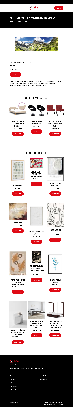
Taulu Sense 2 (17, 223)
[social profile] (21, 2)
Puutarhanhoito (17, 383)
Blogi (14, 389)
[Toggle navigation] (12, 8)
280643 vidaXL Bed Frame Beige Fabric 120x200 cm (18, 124)
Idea (14, 379)
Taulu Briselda (18, 186)
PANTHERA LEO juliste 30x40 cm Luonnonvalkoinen (18, 282)
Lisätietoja (15, 74)
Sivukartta (60, 404)
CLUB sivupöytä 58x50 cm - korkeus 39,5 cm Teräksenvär (18, 332)
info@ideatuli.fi (59, 2)
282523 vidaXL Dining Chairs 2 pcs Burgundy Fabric (55, 124)
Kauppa (59, 8)
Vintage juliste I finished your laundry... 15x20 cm (36, 174)
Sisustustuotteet (16, 21)
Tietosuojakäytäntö (50, 404)
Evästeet (60, 402)
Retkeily (15, 386)
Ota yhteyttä (53, 402)
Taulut (26, 21)
